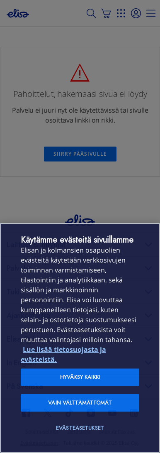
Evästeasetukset (80, 428)
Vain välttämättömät (80, 403)
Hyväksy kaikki (80, 377)
